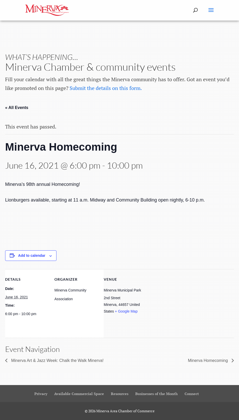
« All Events (16, 107)
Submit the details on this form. (106, 88)
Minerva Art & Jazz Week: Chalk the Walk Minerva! (57, 360)
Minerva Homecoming (208, 360)
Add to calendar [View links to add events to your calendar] (31, 255)
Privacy (40, 393)
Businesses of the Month (156, 393)
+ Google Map (126, 311)
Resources (119, 393)
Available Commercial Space (79, 393)
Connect (192, 393)
